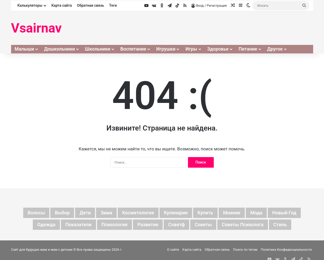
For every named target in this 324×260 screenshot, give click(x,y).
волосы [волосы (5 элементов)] (26, 213)
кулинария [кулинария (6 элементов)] (177, 213)
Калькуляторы (30, 5)
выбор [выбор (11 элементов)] (54, 213)
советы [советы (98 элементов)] (206, 225)
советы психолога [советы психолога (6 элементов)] (249, 225)
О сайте (173, 251)
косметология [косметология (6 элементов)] (136, 213)
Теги (113, 5)
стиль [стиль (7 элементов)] (289, 225)
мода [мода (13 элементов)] (263, 213)
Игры (191, 49)
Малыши (24, 49)
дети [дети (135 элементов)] (79, 213)
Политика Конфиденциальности (286, 251)
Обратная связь (90, 5)
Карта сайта (61, 5)
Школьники (97, 49)
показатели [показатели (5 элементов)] (71, 225)
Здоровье (218, 49)
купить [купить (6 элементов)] (208, 213)
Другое (275, 49)
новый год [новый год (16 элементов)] (293, 213)
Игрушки (165, 49)
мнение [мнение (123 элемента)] (236, 213)
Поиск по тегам (245, 251)
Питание (248, 49)
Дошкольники (59, 49)
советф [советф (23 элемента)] (178, 225)
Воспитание (133, 49)
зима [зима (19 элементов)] (102, 213)
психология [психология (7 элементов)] (111, 225)
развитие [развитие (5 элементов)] (146, 225)
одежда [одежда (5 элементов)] (37, 225)
